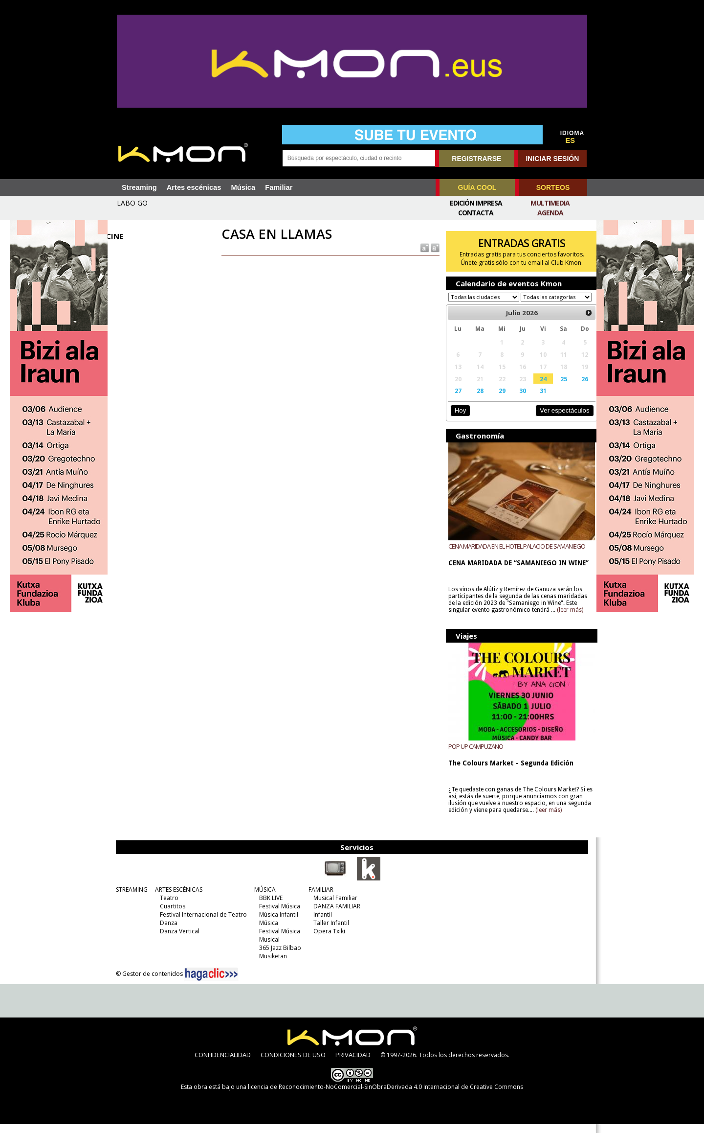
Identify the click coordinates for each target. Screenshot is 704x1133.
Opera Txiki (328, 940)
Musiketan (272, 965)
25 (556, 388)
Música (243, 187)
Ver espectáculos (556, 419)
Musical (268, 948)
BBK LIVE (269, 906)
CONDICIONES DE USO (293, 1063)
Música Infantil (277, 923)
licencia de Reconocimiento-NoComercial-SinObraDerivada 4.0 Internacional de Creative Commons (385, 1095)
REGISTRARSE (476, 158)
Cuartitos (171, 915)
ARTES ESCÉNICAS (177, 898)
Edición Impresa (476, 203)
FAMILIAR (319, 898)
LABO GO (132, 203)
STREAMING (130, 898)
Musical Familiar (334, 906)
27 (454, 400)
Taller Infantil (330, 931)
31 (536, 400)
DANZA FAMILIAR (335, 915)
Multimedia (550, 203)
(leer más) (567, 619)
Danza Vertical (178, 940)
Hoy (456, 419)
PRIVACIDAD (353, 1063)
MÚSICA (263, 898)
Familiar (278, 187)
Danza (167, 931)
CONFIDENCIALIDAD (223, 1063)
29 (497, 400)
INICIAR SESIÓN (552, 158)
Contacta (475, 212)
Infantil (321, 923)
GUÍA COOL (477, 187)
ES (570, 140)
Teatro (167, 906)
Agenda (550, 212)
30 (516, 400)
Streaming (139, 187)
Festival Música (278, 915)
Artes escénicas (194, 187)
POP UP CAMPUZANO (472, 755)
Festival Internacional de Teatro (201, 923)
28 (475, 400)
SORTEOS (553, 187)
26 (576, 388)
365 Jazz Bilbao (279, 956)
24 (536, 388)
